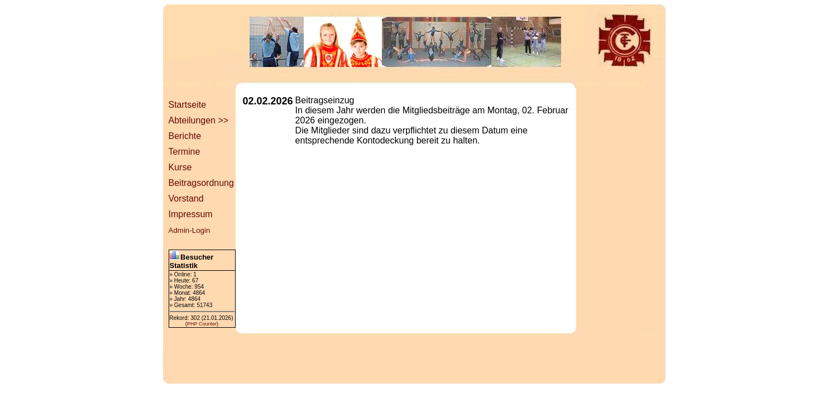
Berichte (185, 136)
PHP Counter (202, 324)
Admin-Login (189, 230)
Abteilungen (192, 120)
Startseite (188, 104)
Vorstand (186, 198)
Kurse (180, 167)
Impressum (191, 214)
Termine (184, 151)
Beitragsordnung (201, 183)
